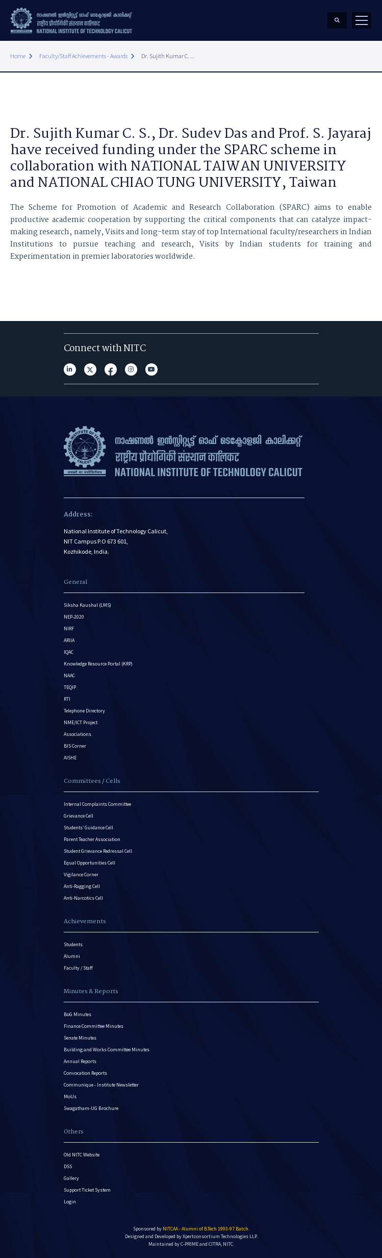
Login (70, 1201)
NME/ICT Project (80, 722)
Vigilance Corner (81, 874)
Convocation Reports (85, 1073)
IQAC (68, 652)
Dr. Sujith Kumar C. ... (168, 56)
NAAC (69, 675)
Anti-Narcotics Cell (83, 898)
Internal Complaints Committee (97, 804)
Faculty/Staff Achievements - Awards (83, 56)
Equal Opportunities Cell (89, 862)
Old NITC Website (81, 1154)
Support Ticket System (87, 1190)
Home (18, 56)
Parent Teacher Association (92, 839)
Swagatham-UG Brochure (91, 1108)
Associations (77, 734)
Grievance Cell (78, 815)
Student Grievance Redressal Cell (98, 851)
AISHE (70, 757)
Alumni (72, 956)
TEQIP (70, 687)
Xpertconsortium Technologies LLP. (220, 1236)
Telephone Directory (84, 710)
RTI (67, 699)
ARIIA (69, 640)
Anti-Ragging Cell (82, 886)
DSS (68, 1166)
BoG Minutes (77, 1014)
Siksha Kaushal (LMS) (87, 605)
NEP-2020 (74, 616)
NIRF (69, 628)
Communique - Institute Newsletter (101, 1084)
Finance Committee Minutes (93, 1026)
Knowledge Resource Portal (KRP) (98, 663)
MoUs (70, 1096)
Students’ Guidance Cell (88, 827)
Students (73, 944)
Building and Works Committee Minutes (106, 1049)
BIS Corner (75, 746)
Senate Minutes (80, 1037)
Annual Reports (80, 1061)
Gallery (71, 1178)
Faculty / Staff (78, 968)
